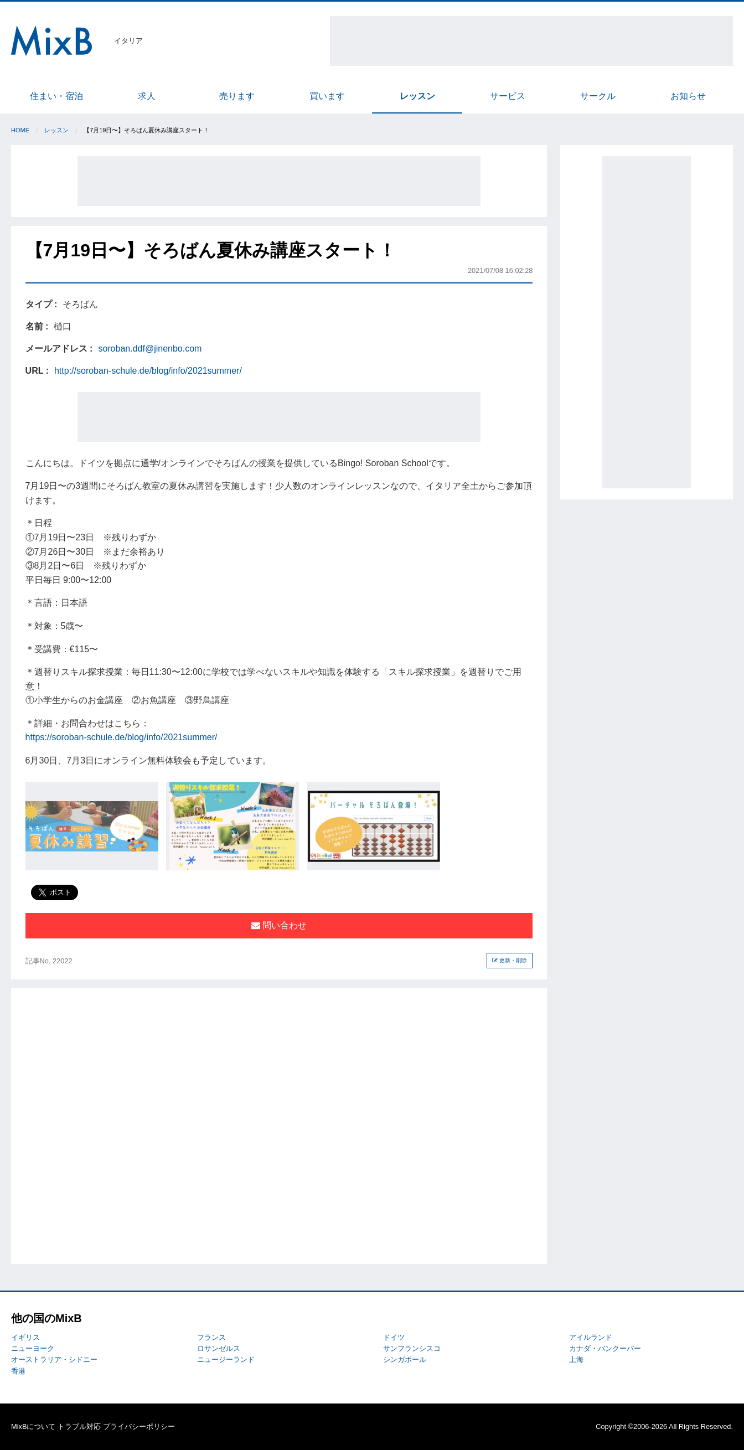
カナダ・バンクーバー (605, 1348)
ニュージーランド (226, 1359)
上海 (576, 1359)
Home (20, 130)
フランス (211, 1337)
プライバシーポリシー (139, 1426)
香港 (18, 1371)
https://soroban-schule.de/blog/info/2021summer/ (121, 737)
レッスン (417, 96)
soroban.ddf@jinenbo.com (150, 348)
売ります (237, 96)
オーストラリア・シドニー (54, 1359)
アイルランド (590, 1337)
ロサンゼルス (218, 1348)
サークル (598, 96)
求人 (147, 96)
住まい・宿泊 (56, 96)
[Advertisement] (531, 41)
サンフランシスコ (412, 1348)
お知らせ (688, 96)
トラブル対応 (79, 1426)
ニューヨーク (32, 1348)
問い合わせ (279, 925)
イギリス (25, 1337)
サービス (507, 96)
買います (327, 96)
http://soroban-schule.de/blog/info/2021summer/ (148, 370)
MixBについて (33, 1426)
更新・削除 (509, 960)
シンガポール (404, 1359)
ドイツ (394, 1337)
